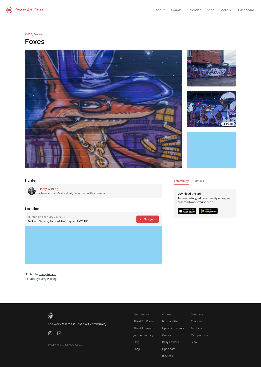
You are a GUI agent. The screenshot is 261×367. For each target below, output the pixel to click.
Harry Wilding (48, 189)
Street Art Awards (145, 328)
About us (196, 321)
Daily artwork (170, 342)
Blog (136, 342)
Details (199, 181)
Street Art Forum (144, 321)
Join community (143, 335)
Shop (137, 349)
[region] (211, 150)
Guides (166, 335)
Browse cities (170, 321)
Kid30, (29, 34)
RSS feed (167, 356)
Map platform (199, 335)
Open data (168, 349)
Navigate (147, 219)
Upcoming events (173, 328)
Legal (194, 342)
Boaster (38, 34)
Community (181, 181)
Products (196, 328)
